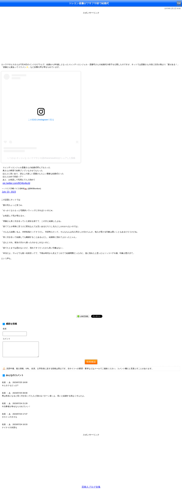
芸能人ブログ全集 (91, 487)
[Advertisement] (91, 289)
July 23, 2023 (9, 192)
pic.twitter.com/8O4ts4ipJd (16, 183)
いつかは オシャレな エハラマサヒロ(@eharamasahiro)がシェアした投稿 (41, 158)
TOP (179, 3)
